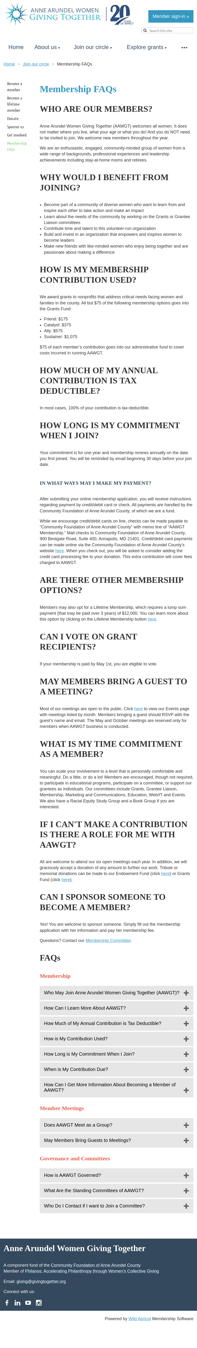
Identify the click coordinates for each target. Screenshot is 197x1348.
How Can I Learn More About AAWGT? (85, 1008)
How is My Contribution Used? (75, 1038)
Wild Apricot (139, 1318)
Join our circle (36, 64)
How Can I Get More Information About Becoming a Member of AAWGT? (110, 1087)
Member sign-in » (171, 16)
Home (9, 64)
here (59, 550)
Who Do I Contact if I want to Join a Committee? (94, 1205)
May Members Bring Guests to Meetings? (87, 1140)
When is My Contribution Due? (76, 1069)
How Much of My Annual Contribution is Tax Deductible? (102, 1023)
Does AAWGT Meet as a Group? (78, 1125)
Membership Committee (108, 940)
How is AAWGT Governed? (72, 1175)
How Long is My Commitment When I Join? (89, 1054)
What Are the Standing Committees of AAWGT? (94, 1190)
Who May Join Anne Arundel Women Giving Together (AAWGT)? (111, 992)
